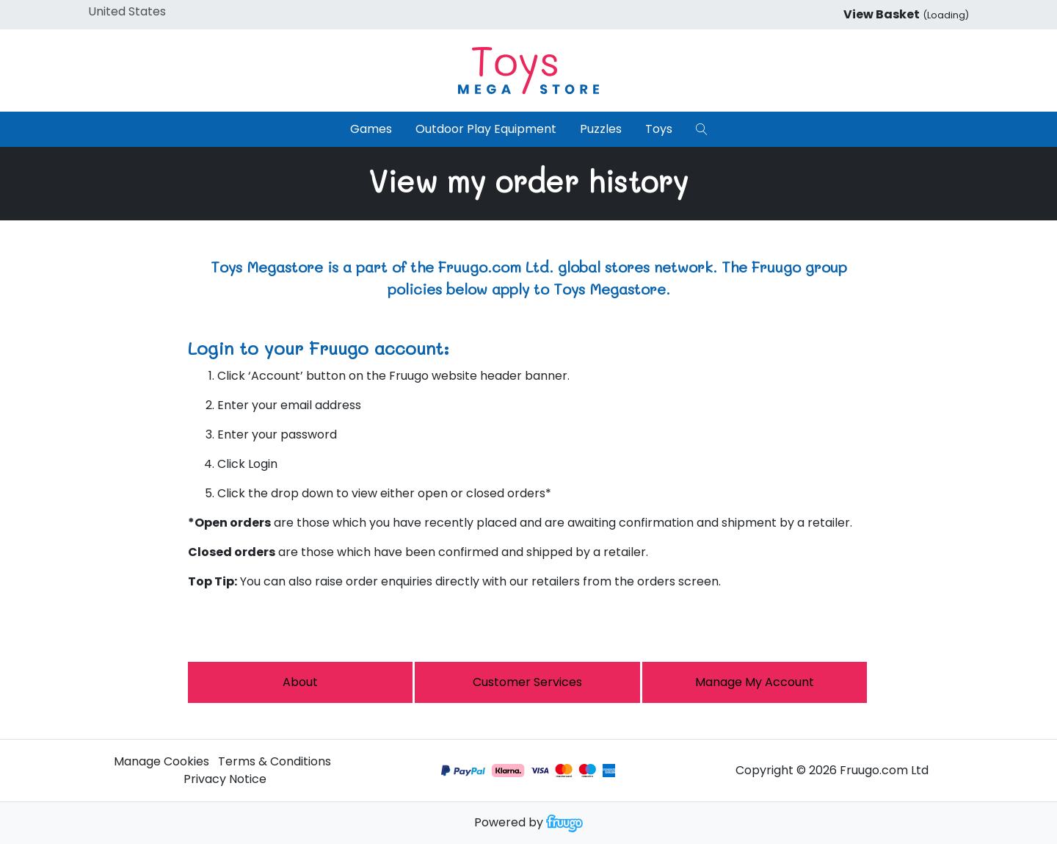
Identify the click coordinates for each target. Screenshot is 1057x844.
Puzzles (601, 128)
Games (371, 128)
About (300, 682)
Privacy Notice (225, 779)
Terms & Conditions (274, 761)
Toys (658, 128)
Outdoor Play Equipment (485, 128)
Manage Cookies (161, 761)
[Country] (149, 12)
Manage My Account (754, 682)
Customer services (527, 682)
